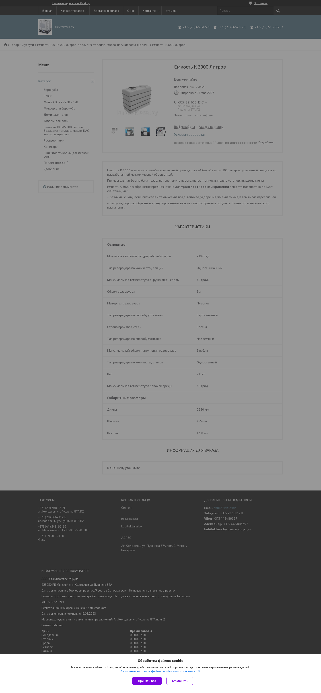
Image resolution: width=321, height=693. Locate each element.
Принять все (147, 681)
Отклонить (179, 681)
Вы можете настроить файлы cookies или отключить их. (159, 671)
